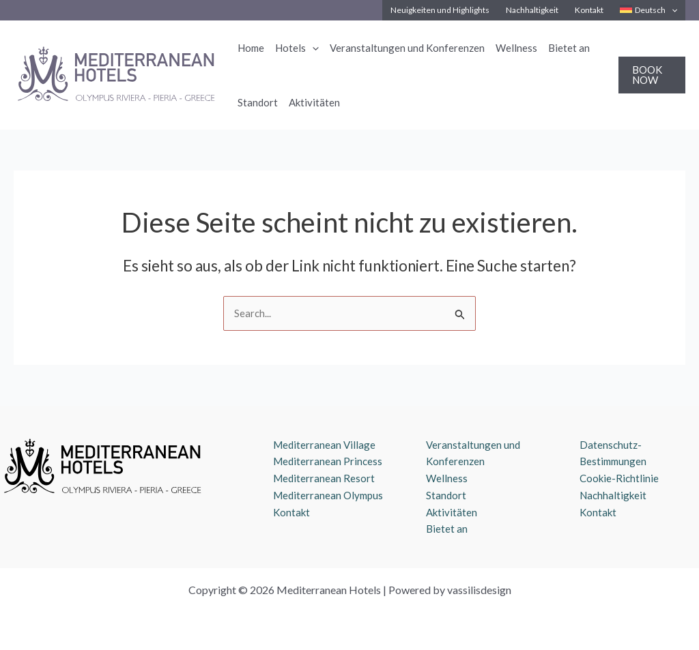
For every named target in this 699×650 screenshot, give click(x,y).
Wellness (447, 478)
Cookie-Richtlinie (619, 478)
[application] (671, 10)
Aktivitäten (451, 512)
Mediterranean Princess (327, 461)
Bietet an (447, 528)
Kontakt (291, 512)
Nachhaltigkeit (613, 495)
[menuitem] (648, 10)
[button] (651, 75)
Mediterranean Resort (324, 478)
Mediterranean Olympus (328, 495)
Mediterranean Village (324, 445)
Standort (446, 495)
